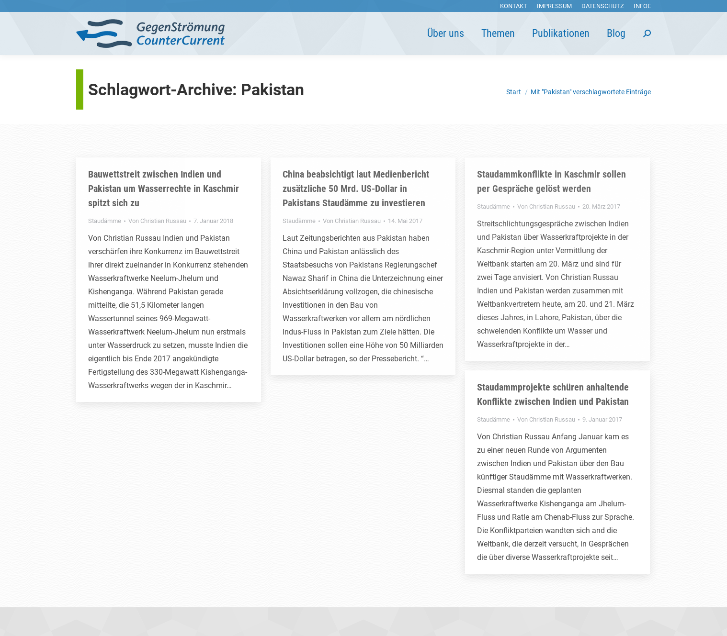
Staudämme (104, 220)
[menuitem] (513, 6)
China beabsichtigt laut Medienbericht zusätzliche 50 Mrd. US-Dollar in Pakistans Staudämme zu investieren (356, 188)
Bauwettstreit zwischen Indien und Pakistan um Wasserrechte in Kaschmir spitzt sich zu (163, 188)
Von (157, 220)
